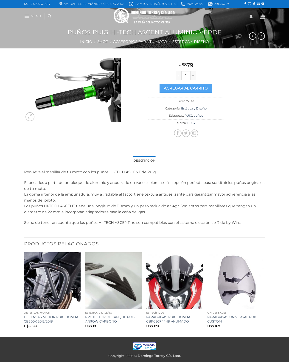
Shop (102, 41)
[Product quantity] (186, 75)
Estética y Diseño (190, 41)
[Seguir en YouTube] (262, 4)
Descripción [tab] (144, 160)
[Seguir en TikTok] (254, 4)
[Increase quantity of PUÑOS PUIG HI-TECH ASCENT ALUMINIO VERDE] (193, 75)
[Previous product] (261, 35)
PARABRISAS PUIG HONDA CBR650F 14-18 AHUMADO (168, 319)
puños (198, 115)
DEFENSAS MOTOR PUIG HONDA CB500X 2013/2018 (51, 319)
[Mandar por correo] (194, 133)
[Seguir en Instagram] (249, 4)
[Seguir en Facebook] (245, 4)
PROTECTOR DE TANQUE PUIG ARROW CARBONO (110, 319)
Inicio (86, 41)
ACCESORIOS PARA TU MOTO (140, 41)
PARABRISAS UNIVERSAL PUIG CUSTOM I (232, 319)
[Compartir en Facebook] (178, 133)
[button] (32, 16)
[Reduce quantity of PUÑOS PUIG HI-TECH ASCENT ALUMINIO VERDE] (178, 75)
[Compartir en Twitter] (186, 133)
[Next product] (252, 35)
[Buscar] (49, 16)
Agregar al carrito (186, 88)
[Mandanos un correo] (258, 4)
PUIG (188, 115)
